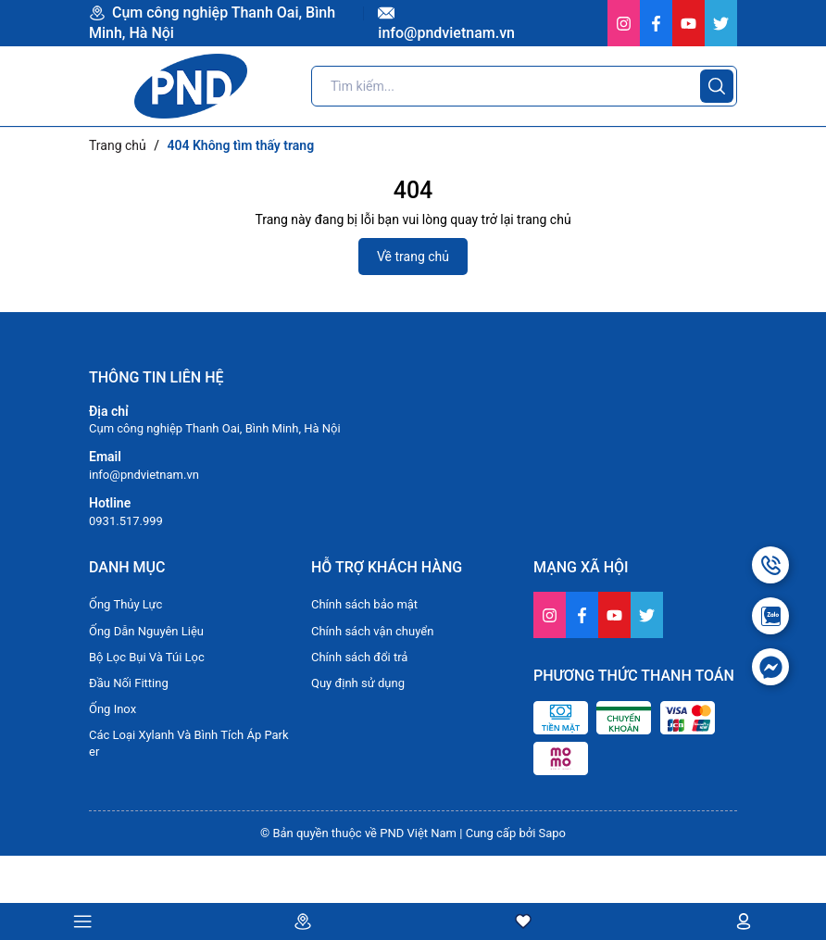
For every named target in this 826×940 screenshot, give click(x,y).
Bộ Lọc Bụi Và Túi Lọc (147, 657)
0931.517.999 (126, 521)
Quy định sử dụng (358, 683)
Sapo (553, 833)
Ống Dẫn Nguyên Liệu (146, 631)
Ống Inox (112, 709)
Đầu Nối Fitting (129, 683)
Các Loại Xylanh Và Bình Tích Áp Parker (189, 743)
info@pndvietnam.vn (144, 475)
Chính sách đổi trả (359, 657)
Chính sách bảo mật (364, 604)
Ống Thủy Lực (125, 604)
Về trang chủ (413, 256)
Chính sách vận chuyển (372, 631)
